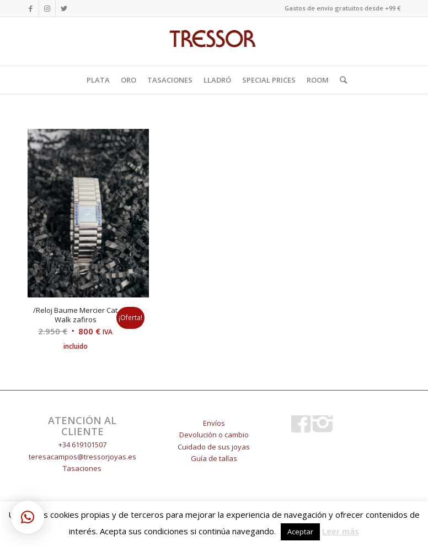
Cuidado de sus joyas (214, 447)
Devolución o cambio (214, 435)
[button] (27, 517)
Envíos (214, 423)
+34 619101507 (82, 444)
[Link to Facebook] (31, 8)
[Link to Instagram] (47, 8)
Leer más (340, 531)
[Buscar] (340, 80)
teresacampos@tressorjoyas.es (82, 457)
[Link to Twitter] (64, 8)
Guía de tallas (214, 458)
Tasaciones (82, 468)
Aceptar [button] (300, 532)
